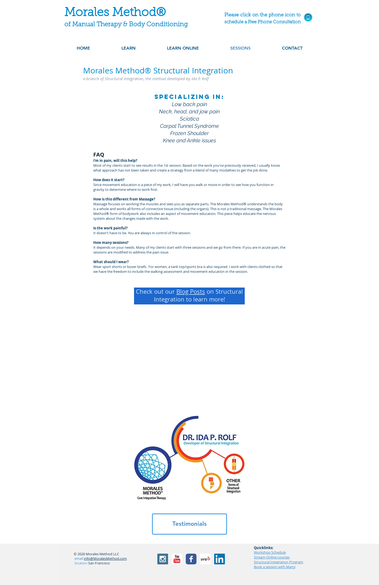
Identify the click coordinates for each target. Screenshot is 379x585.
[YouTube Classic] (177, 559)
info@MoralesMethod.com (105, 558)
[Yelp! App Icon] (205, 559)
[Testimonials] (189, 524)
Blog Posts (190, 291)
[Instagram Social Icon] (162, 559)
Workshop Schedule (270, 552)
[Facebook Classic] (191, 559)
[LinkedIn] (219, 559)
